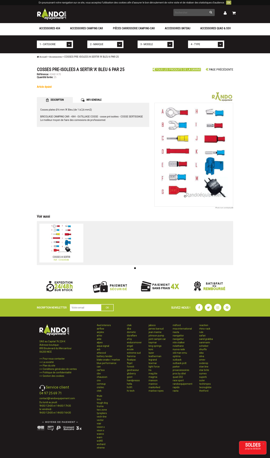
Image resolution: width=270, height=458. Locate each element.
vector (100, 420)
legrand (153, 359)
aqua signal (103, 346)
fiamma (131, 356)
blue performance (106, 363)
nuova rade (179, 349)
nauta (176, 332)
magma (153, 377)
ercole (130, 349)
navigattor (178, 335)
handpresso (133, 380)
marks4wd (154, 387)
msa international (182, 328)
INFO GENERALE (91, 100)
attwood (101, 352)
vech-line (102, 416)
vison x (100, 430)
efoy (129, 339)
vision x (101, 427)
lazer (151, 352)
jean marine (155, 332)
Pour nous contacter (54, 358)
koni (151, 349)
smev (202, 359)
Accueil (42, 57)
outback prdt (179, 363)
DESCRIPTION (55, 100)
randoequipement (182, 383)
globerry (131, 373)
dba (129, 328)
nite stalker (179, 342)
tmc (99, 399)
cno (99, 380)
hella (129, 383)
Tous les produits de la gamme (177, 69)
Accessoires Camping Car (86, 28)
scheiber (204, 346)
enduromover (134, 342)
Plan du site (49, 365)
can (99, 366)
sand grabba (206, 339)
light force (154, 366)
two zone (102, 409)
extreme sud (134, 352)
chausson (102, 377)
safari (202, 335)
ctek (99, 390)
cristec (100, 387)
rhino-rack (204, 328)
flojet (129, 363)
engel (130, 346)
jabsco (152, 325)
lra (150, 370)
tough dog (102, 402)
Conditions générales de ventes (60, 369)
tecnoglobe (205, 387)
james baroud (156, 328)
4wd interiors (104, 325)
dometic (131, 332)
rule (201, 332)
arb (98, 349)
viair (99, 423)
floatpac (131, 359)
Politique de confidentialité (57, 372)
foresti (130, 366)
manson (153, 380)
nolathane (178, 346)
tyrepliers (102, 413)
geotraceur (133, 370)
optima (176, 356)
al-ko (99, 335)
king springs (155, 346)
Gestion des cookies (53, 376)
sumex (203, 373)
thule (99, 396)
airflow (100, 328)
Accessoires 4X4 (49, 28)
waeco (100, 433)
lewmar (153, 363)
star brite (204, 370)
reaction (203, 325)
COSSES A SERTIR (61, 257)
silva (201, 356)
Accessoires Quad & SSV (215, 28)
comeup (101, 383)
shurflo (203, 349)
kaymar (153, 342)
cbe (99, 373)
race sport (178, 380)
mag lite (153, 373)
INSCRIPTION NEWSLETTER (52, 307)
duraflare (132, 335)
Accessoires (55, 57)
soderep (203, 363)
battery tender (104, 356)
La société (48, 362)
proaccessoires (181, 370)
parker (176, 366)
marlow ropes (156, 390)
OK (228, 2)
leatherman (155, 356)
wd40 (100, 440)
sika (201, 352)
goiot (129, 377)
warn (99, 437)
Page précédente (219, 69)
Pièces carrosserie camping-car (134, 28)
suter (202, 380)
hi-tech (130, 390)
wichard (101, 444)
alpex (100, 342)
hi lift (129, 387)
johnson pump (156, 335)
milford (177, 325)
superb (203, 377)
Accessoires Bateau (177, 28)
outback (177, 359)
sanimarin (204, 342)
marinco (153, 383)
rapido (176, 387)
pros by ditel (179, 373)
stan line (203, 366)
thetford (203, 390)
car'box (101, 370)
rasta (175, 390)
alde (99, 339)
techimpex (205, 383)
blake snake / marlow (108, 359)
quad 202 (178, 377)
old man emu (180, 352)
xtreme (101, 447)
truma (100, 406)
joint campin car (157, 339)
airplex (100, 332)
